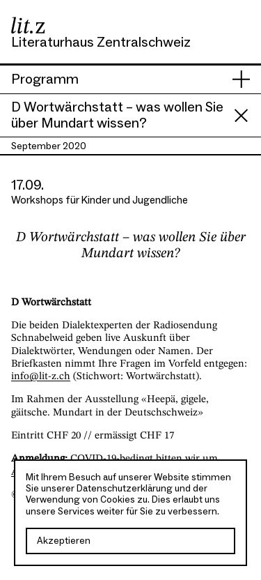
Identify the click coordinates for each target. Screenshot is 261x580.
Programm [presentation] (45, 79)
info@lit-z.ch (40, 376)
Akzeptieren (63, 541)
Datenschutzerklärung (125, 488)
